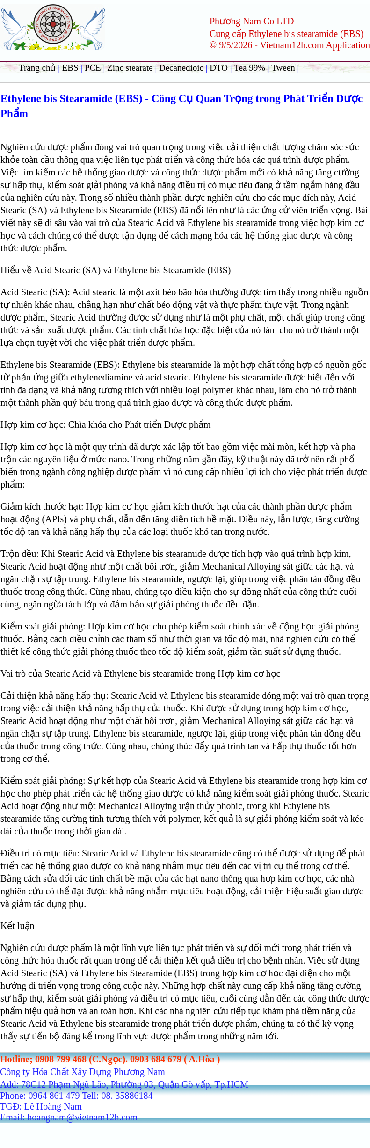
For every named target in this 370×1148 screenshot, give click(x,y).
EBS (70, 68)
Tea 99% (250, 68)
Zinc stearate (131, 68)
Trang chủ (37, 68)
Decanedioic (181, 68)
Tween (283, 68)
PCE (93, 68)
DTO (219, 68)
